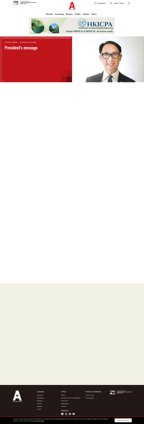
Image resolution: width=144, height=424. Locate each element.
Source (94, 14)
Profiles (78, 14)
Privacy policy (89, 398)
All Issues (49, 14)
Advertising (64, 403)
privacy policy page (38, 421)
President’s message (28, 42)
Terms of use (89, 395)
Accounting (59, 14)
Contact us (64, 401)
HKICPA (63, 406)
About (63, 395)
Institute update (11, 42)
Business (69, 14)
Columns (86, 14)
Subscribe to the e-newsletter (70, 398)
